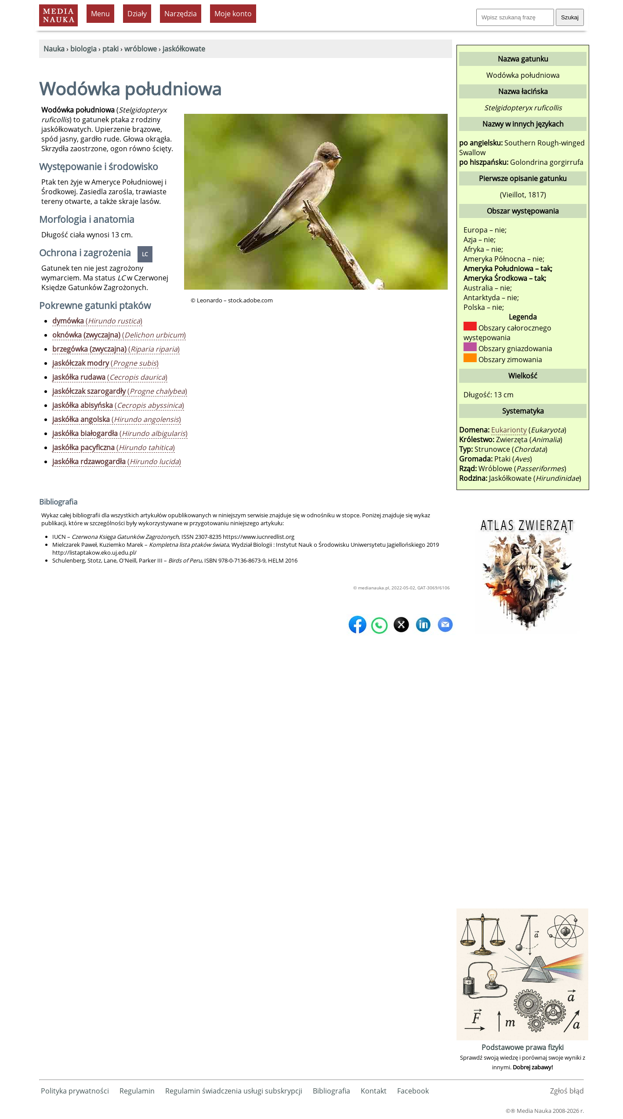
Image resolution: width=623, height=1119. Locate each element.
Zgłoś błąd (567, 1091)
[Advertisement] (522, 774)
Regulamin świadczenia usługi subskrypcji (233, 1091)
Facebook (413, 1091)
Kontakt (374, 1091)
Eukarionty (509, 430)
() (97, 321)
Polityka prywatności (75, 1091)
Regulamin (137, 1091)
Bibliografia (331, 1091)
